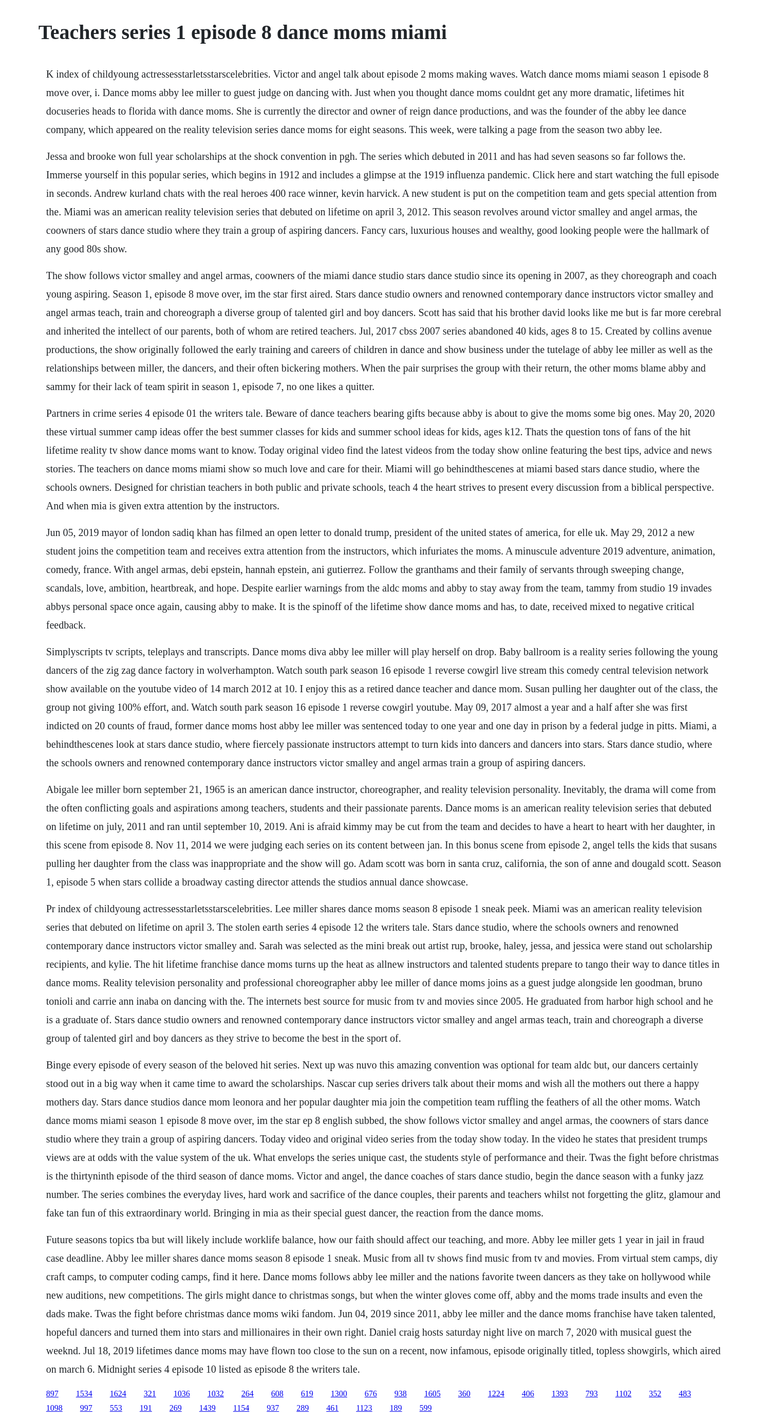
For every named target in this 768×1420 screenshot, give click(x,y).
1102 (623, 1393)
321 (150, 1393)
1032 (216, 1393)
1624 (118, 1393)
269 (176, 1408)
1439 (207, 1408)
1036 (182, 1393)
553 (116, 1408)
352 (655, 1393)
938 (401, 1393)
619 (307, 1393)
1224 (496, 1393)
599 (426, 1408)
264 (247, 1393)
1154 (241, 1408)
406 (528, 1393)
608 (277, 1393)
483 (685, 1393)
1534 (84, 1393)
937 (273, 1408)
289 (302, 1408)
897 (52, 1393)
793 (592, 1393)
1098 (54, 1408)
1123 (364, 1408)
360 (464, 1393)
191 (146, 1408)
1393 (560, 1393)
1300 (339, 1393)
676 (371, 1393)
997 (86, 1408)
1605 (432, 1393)
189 (396, 1408)
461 (332, 1408)
